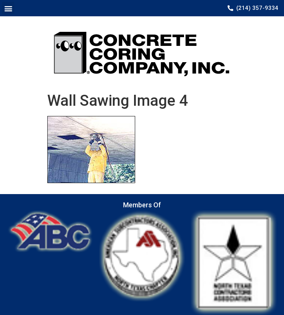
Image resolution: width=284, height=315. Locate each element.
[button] (8, 8)
